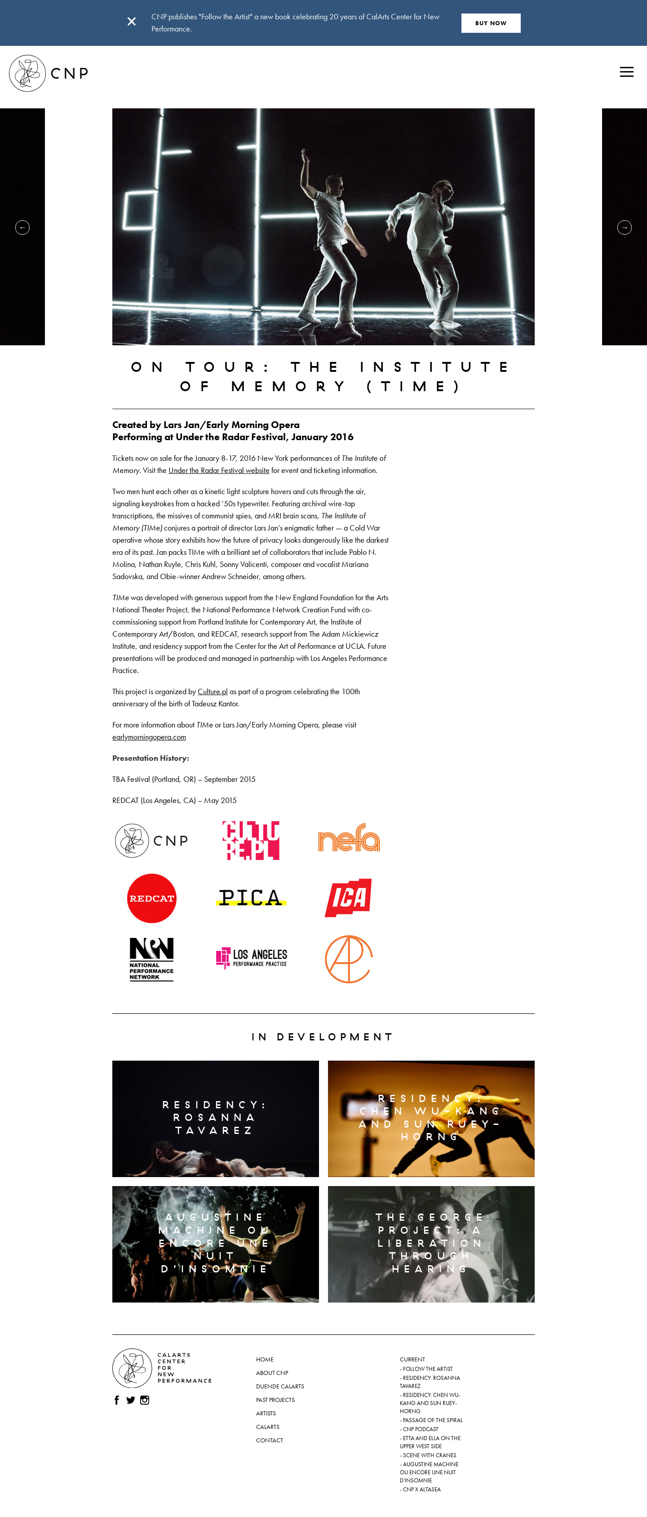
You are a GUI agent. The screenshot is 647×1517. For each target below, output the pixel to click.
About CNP (272, 1373)
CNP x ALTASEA (422, 1489)
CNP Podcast (421, 1429)
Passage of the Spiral (433, 1420)
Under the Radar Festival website (219, 470)
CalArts (267, 1427)
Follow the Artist (428, 1369)
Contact (269, 1440)
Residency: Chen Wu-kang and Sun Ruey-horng (430, 1403)
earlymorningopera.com (149, 737)
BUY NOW (491, 23)
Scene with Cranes (429, 1455)
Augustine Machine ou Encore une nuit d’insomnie (429, 1472)
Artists (266, 1413)
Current (412, 1359)
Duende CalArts (280, 1386)
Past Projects (275, 1400)
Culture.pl (213, 691)
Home (265, 1359)
